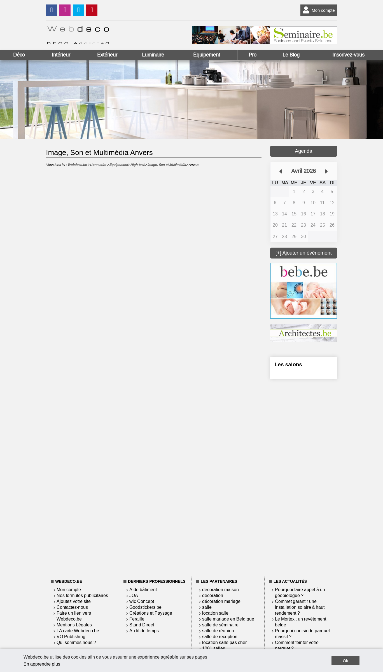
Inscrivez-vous (348, 54)
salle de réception (219, 637)
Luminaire (153, 54)
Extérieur (107, 54)
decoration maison (220, 590)
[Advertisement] (303, 476)
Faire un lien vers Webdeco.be (74, 616)
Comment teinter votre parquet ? (297, 645)
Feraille (136, 619)
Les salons (288, 364)
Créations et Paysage (150, 613)
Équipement (206, 54)
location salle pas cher (224, 642)
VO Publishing (71, 637)
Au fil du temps (144, 631)
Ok (345, 660)
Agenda (303, 151)
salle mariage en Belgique (228, 619)
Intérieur (61, 54)
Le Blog (291, 54)
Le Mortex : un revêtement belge (300, 622)
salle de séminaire (220, 625)
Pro (252, 54)
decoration (212, 595)
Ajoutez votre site (74, 601)
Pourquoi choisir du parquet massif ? (302, 634)
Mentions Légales (74, 625)
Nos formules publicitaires (82, 595)
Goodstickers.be (145, 607)
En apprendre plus (42, 664)
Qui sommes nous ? (76, 642)
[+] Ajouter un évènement (303, 253)
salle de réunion (218, 631)
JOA (133, 595)
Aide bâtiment (143, 590)
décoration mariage (221, 601)
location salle (215, 613)
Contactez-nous (72, 607)
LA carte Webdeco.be (78, 631)
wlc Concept (141, 601)
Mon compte (317, 10)
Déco (19, 54)
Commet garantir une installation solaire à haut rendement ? (299, 607)
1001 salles (213, 648)
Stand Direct (141, 625)
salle (207, 607)
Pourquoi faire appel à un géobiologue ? (300, 592)
